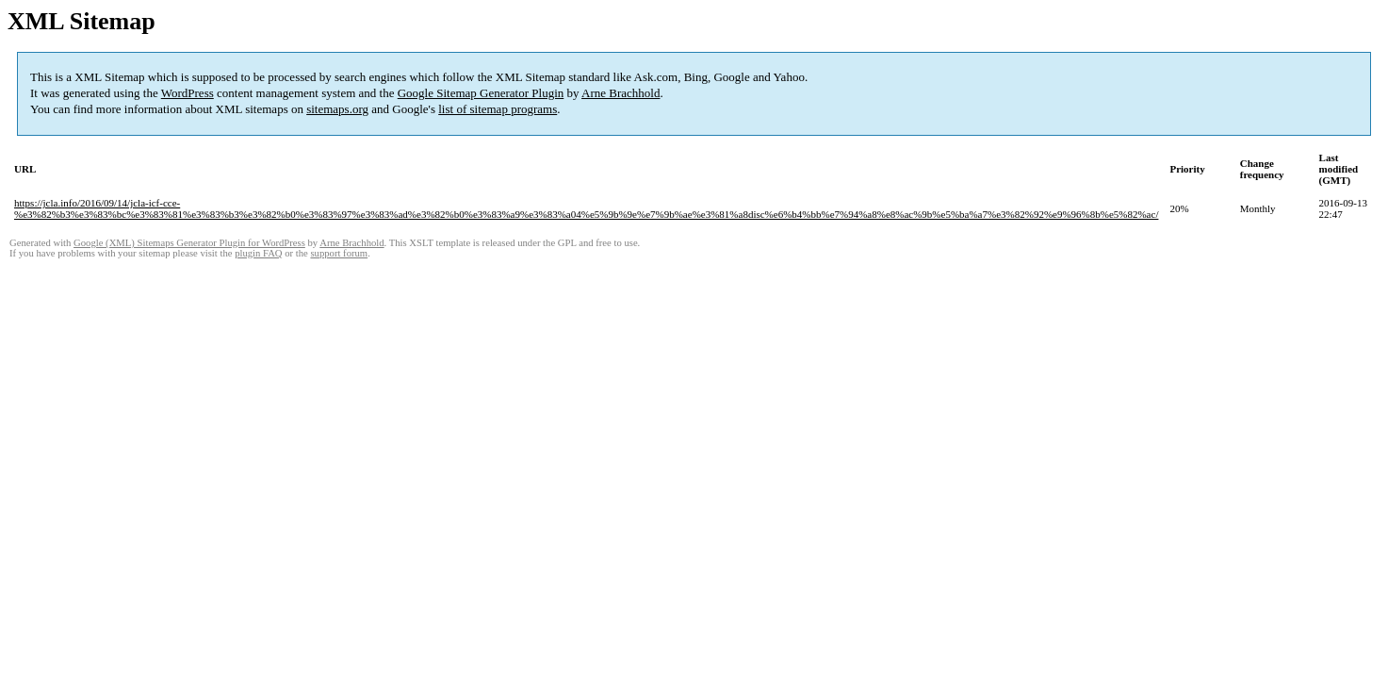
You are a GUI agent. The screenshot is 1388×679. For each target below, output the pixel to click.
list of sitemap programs (497, 109)
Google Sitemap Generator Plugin (481, 93)
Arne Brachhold (620, 93)
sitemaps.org (337, 109)
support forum (338, 253)
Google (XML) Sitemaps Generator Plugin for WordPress (189, 243)
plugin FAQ (258, 253)
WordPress (187, 93)
